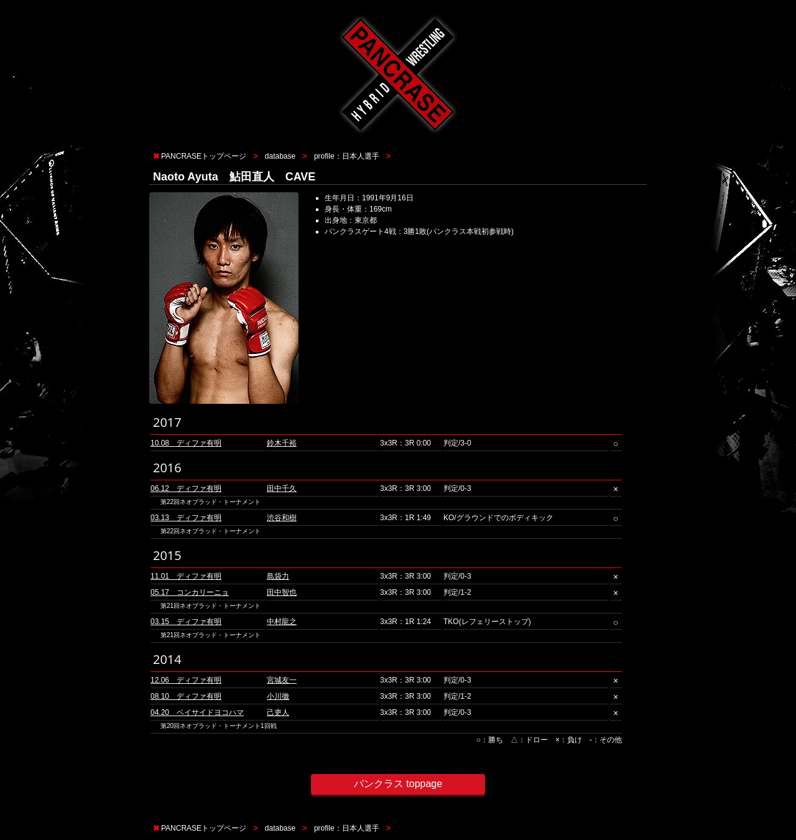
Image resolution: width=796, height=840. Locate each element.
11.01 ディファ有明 (185, 576)
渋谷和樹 (282, 517)
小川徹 (278, 696)
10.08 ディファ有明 (185, 443)
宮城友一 (282, 680)
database (280, 156)
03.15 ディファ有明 (185, 621)
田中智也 (282, 592)
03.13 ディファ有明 (185, 517)
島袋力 (278, 576)
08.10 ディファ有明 (185, 696)
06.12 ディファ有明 (185, 488)
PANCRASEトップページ (203, 156)
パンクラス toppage (398, 783)
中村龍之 (282, 621)
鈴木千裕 (282, 443)
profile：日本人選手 (346, 156)
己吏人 (278, 712)
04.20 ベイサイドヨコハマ (197, 712)
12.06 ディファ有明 (185, 680)
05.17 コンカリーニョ (189, 592)
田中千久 (282, 488)
